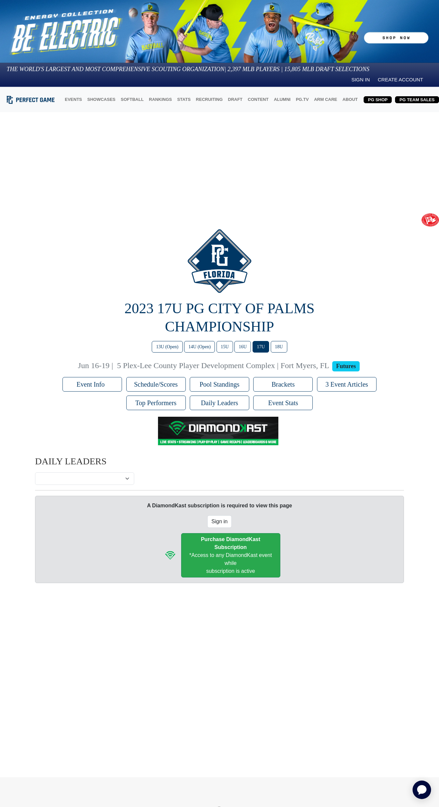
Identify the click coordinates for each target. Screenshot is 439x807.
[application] (422, 790)
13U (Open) (167, 346)
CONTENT (258, 99)
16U (243, 346)
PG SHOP (377, 99)
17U (261, 346)
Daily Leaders (219, 402)
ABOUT (350, 99)
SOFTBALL (132, 99)
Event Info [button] (92, 384)
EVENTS (73, 99)
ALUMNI (282, 99)
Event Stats (283, 402)
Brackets (283, 384)
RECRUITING (209, 99)
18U (279, 346)
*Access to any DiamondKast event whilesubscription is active (230, 555)
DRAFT (235, 99)
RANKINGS (160, 99)
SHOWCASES (101, 99)
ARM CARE (325, 99)
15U (225, 346)
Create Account (400, 79)
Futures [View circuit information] (346, 366)
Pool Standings (220, 384)
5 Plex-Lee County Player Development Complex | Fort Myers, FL (223, 365)
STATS (184, 99)
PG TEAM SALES (416, 99)
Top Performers (156, 402)
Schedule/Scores (156, 384)
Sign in (360, 79)
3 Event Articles (346, 384)
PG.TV (302, 99)
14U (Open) (199, 346)
